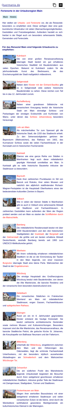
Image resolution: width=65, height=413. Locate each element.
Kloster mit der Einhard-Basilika (44, 85)
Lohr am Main (23, 127)
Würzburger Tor (10, 360)
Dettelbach (22, 293)
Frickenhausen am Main (28, 390)
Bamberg (21, 225)
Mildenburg (35, 345)
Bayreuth (21, 176)
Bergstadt (53, 234)
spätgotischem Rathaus (18, 305)
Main (5, 17)
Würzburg (21, 273)
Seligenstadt (22, 82)
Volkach (20, 199)
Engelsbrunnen (21, 266)
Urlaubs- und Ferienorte (29, 23)
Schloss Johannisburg (41, 117)
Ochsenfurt (22, 368)
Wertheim (21, 251)
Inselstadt (39, 234)
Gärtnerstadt (12, 237)
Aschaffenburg (23, 101)
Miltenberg (21, 342)
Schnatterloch (29, 357)
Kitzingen (21, 313)
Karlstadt (21, 153)
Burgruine (7, 263)
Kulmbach (21, 56)
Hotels (13, 17)
